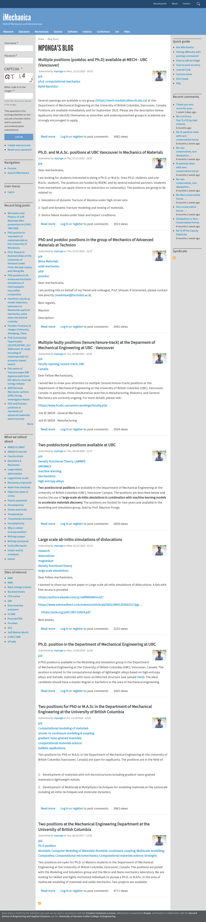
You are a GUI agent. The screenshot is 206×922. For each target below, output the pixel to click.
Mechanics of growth (19, 482)
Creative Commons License (101, 913)
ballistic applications (52, 748)
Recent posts (160, 3)
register (78, 136)
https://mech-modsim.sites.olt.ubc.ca (121, 100)
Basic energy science (19, 587)
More (30, 424)
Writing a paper (16, 536)
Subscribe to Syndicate (174, 258)
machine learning (49, 471)
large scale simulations (53, 571)
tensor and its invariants (15, 552)
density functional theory (55, 566)
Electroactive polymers (15, 607)
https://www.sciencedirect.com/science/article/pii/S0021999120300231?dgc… (90, 605)
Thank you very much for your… (185, 106)
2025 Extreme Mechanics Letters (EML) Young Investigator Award (18, 393)
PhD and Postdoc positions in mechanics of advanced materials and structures (19, 411)
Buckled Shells (16, 591)
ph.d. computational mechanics (59, 81)
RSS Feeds (182, 79)
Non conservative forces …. (186, 208)
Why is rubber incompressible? (17, 530)
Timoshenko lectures (20, 518)
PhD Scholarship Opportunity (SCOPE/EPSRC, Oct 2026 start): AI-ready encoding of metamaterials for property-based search (19, 351)
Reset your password (19, 149)
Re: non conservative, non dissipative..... (186, 183)
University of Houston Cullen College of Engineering (87, 916)
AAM (10, 578)
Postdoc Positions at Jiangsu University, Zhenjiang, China (19, 329)
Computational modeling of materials (63, 728)
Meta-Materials (48, 261)
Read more (48, 136)
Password (9, 55)
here (140, 677)
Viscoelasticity (16, 523)
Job (117, 31)
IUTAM (11, 614)
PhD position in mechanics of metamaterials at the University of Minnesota (18, 240)
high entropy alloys (51, 481)
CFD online (14, 596)
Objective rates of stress (18, 494)
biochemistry (47, 476)
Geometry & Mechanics (14, 463)
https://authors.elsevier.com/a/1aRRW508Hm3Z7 (70, 597)
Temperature (15, 514)
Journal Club (183, 69)
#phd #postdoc (48, 86)
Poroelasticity (16, 505)
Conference (103, 31)
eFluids (12, 641)
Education (24, 31)
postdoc (43, 276)
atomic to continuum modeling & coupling (66, 733)
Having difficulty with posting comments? (188, 54)
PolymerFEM (15, 618)
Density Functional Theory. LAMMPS (61, 461)
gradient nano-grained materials (59, 738)
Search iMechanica (18, 173)
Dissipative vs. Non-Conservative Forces (187, 220)
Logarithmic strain (18, 478)
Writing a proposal (18, 541)
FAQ (178, 83)
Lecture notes (184, 74)
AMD (10, 582)
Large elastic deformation (15, 471)
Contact (186, 3)
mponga (58, 71)
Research (8, 31)
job (40, 76)
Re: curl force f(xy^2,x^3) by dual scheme (186, 120)
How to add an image (188, 60)
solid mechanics (48, 266)
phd (40, 271)
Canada (43, 369)
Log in (64, 136)
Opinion (58, 31)
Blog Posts (53, 39)
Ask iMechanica (184, 47)
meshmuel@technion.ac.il (73, 295)
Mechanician (41, 31)
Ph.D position (47, 846)
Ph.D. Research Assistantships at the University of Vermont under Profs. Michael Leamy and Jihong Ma (20, 261)
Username (10, 43)
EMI (10, 601)
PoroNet (13, 623)
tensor (11, 559)
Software (72, 31)
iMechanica (17, 17)
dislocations (46, 556)
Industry (87, 31)
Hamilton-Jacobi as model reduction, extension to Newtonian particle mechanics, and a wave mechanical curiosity (19, 310)
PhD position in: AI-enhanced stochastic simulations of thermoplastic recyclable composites (19, 285)
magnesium (45, 561)
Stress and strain (17, 509)
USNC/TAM (14, 637)
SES (10, 628)
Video (127, 31)
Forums (12, 168)
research (44, 551)
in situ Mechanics (17, 545)
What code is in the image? (15, 89)
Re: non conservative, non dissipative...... (186, 151)
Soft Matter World (18, 632)
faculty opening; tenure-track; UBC (61, 364)
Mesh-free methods (19, 487)
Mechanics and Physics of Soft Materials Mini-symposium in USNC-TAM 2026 (20, 220)
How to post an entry (188, 65)
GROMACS (44, 466)
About (175, 3)
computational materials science (60, 743)
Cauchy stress (15, 456)
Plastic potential (17, 500)
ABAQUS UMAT (16, 447)
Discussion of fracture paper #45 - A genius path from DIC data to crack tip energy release (19, 376)
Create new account (19, 145)
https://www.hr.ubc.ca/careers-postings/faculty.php (72, 405)
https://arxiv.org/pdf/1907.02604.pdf (65, 612)
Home (41, 39)
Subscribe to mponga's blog (39, 903)
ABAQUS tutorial (17, 451)
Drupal (147, 913)
